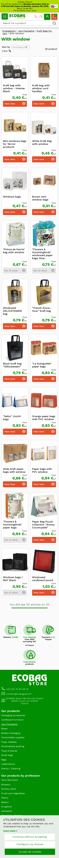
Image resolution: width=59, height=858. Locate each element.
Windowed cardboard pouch (42, 579)
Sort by (6, 47)
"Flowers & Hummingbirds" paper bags (12, 524)
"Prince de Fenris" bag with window (14, 251)
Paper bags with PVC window (42, 470)
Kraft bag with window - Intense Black (14, 88)
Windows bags (12, 196)
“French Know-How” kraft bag (41, 309)
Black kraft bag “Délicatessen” (12, 365)
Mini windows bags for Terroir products (14, 144)
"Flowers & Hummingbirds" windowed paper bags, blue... (42, 254)
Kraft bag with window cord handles (41, 88)
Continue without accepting (29, 836)
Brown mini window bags (40, 198)
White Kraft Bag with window (42, 142)
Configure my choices (30, 844)
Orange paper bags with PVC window (43, 418)
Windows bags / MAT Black (13, 579)
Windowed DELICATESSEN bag (12, 310)
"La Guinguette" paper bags (42, 365)
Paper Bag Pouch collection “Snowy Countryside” (43, 524)
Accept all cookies (30, 851)
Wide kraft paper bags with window (14, 470)
